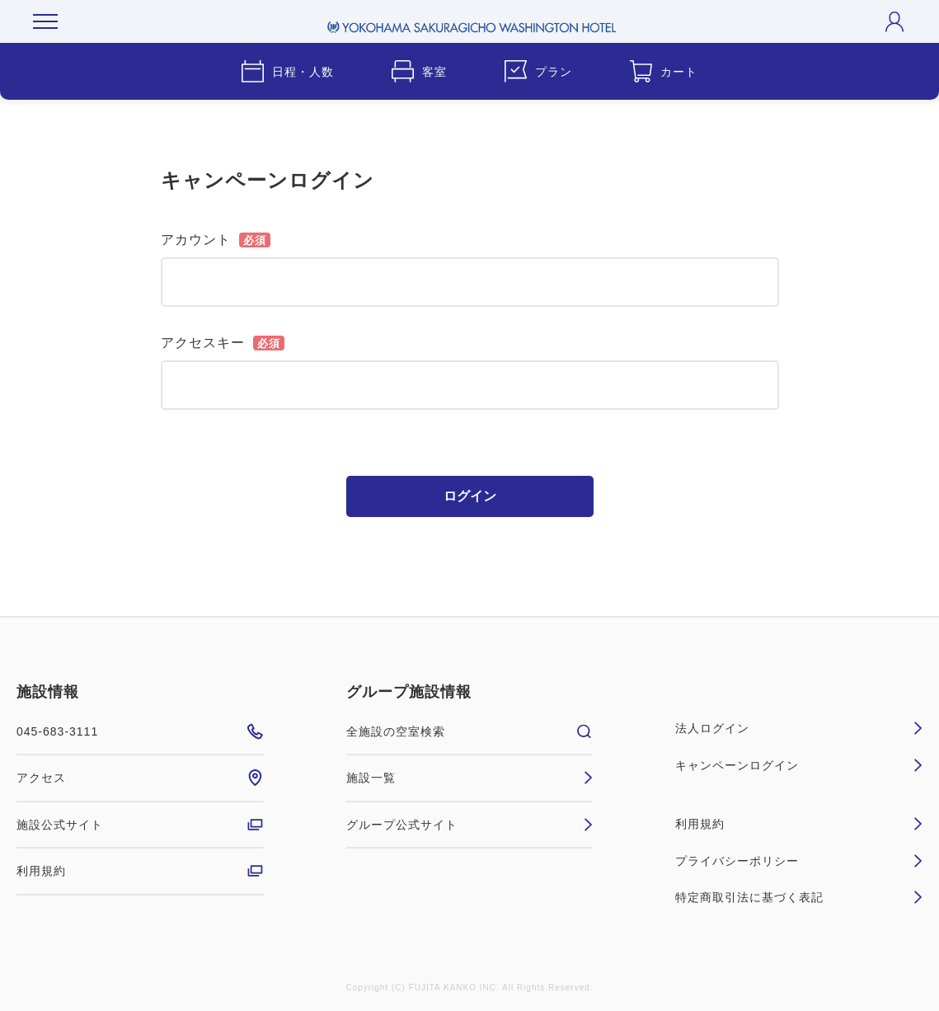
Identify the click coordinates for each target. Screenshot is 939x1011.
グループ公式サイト (470, 824)
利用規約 (140, 871)
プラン (538, 71)
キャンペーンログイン (799, 765)
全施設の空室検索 (470, 731)
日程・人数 (288, 71)
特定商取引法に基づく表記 (799, 897)
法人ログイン (799, 728)
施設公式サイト (140, 824)
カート (663, 71)
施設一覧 (470, 777)
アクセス (140, 777)
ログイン (470, 496)
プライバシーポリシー (799, 861)
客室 (419, 71)
